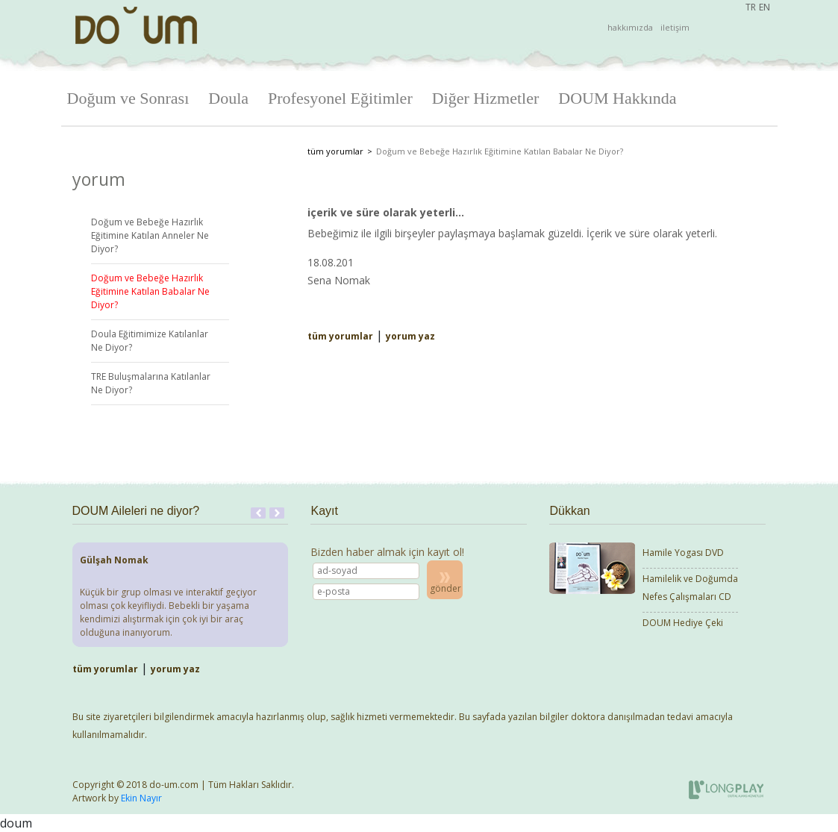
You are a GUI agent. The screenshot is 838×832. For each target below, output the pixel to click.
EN (764, 7)
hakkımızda (630, 27)
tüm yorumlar (335, 151)
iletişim (675, 27)
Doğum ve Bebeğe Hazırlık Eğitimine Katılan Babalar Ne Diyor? (150, 291)
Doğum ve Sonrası (128, 98)
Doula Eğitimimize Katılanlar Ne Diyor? (149, 341)
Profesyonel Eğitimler (340, 98)
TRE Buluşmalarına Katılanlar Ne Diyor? (150, 383)
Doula (228, 98)
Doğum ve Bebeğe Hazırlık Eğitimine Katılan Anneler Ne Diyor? (150, 235)
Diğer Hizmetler (486, 98)
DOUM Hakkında (617, 98)
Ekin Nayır (141, 798)
